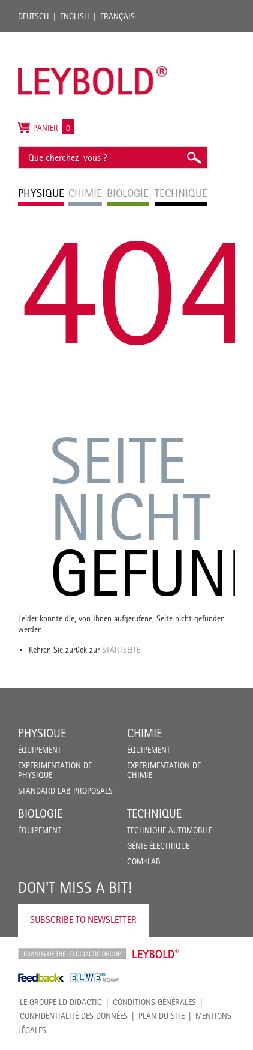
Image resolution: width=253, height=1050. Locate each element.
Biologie (40, 813)
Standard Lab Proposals (65, 790)
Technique (154, 813)
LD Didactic (72, 954)
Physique (42, 733)
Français (117, 16)
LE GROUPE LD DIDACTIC (61, 1002)
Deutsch (33, 16)
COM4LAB (144, 861)
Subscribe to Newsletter (83, 919)
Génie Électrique (158, 846)
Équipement (39, 750)
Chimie (144, 733)
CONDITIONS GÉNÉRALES (154, 1002)
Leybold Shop (155, 954)
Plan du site (161, 1016)
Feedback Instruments (41, 977)
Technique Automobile (169, 830)
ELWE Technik (94, 977)
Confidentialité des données (74, 1016)
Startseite (121, 649)
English (74, 16)
